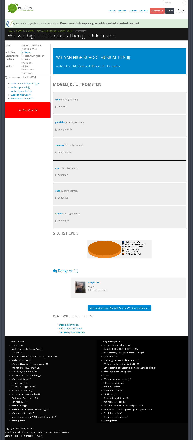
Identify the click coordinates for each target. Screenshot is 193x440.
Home (112, 10)
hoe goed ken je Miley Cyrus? (117, 345)
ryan (57, 167)
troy (57, 99)
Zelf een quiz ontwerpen (72, 332)
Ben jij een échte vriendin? (116, 417)
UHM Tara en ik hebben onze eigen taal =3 (123, 405)
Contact (8, 435)
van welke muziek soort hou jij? (26, 375)
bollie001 (26, 52)
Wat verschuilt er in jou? (23, 413)
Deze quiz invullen (69, 324)
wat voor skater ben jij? (114, 402)
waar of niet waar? (20, 94)
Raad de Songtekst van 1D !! (116, 398)
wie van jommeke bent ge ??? (117, 371)
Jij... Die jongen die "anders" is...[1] (27, 349)
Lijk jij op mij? (110, 394)
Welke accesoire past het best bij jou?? (121, 364)
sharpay (59, 145)
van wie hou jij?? (19, 402)
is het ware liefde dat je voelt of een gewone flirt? (34, 356)
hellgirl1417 (94, 282)
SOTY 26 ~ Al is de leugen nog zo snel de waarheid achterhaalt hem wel (99, 23)
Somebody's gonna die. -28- (25, 371)
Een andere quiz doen (70, 328)
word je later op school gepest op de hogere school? (128, 409)
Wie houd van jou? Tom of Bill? (26, 368)
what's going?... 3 (19, 383)
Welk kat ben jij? (19, 405)
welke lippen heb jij (21, 91)
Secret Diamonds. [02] (22, 390)
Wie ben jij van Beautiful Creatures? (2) (121, 360)
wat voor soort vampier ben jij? (26, 394)
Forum (133, 10)
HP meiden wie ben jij (114, 383)
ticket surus (17, 345)
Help (17, 435)
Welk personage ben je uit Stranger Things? (124, 352)
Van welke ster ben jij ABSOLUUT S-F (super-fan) (34, 417)
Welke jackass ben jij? (21, 360)
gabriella (60, 122)
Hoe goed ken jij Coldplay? (24, 386)
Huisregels (28, 435)
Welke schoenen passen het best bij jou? (30, 409)
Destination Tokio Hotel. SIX (25, 398)
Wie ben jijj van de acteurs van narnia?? (30, 364)
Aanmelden (157, 10)
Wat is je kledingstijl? (21, 379)
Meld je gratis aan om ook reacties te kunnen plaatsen (119, 308)
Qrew (16, 23)
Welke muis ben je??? (22, 98)
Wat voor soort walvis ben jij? (117, 379)
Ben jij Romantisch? (113, 413)
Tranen (107, 375)
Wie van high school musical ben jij (54, 31)
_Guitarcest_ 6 (18, 352)
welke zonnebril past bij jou (25, 83)
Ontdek (122, 10)
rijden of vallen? (111, 356)
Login (169, 10)
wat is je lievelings (112, 386)
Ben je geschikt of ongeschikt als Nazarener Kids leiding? (130, 368)
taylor (58, 213)
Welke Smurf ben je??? (114, 390)
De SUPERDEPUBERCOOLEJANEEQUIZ (121, 349)
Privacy (39, 435)
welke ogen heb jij (20, 87)
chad (57, 190)
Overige (144, 10)
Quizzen (30, 31)
